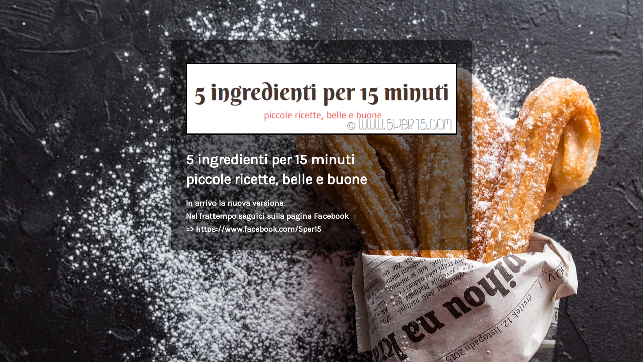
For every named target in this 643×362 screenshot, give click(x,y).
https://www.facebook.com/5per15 (259, 229)
